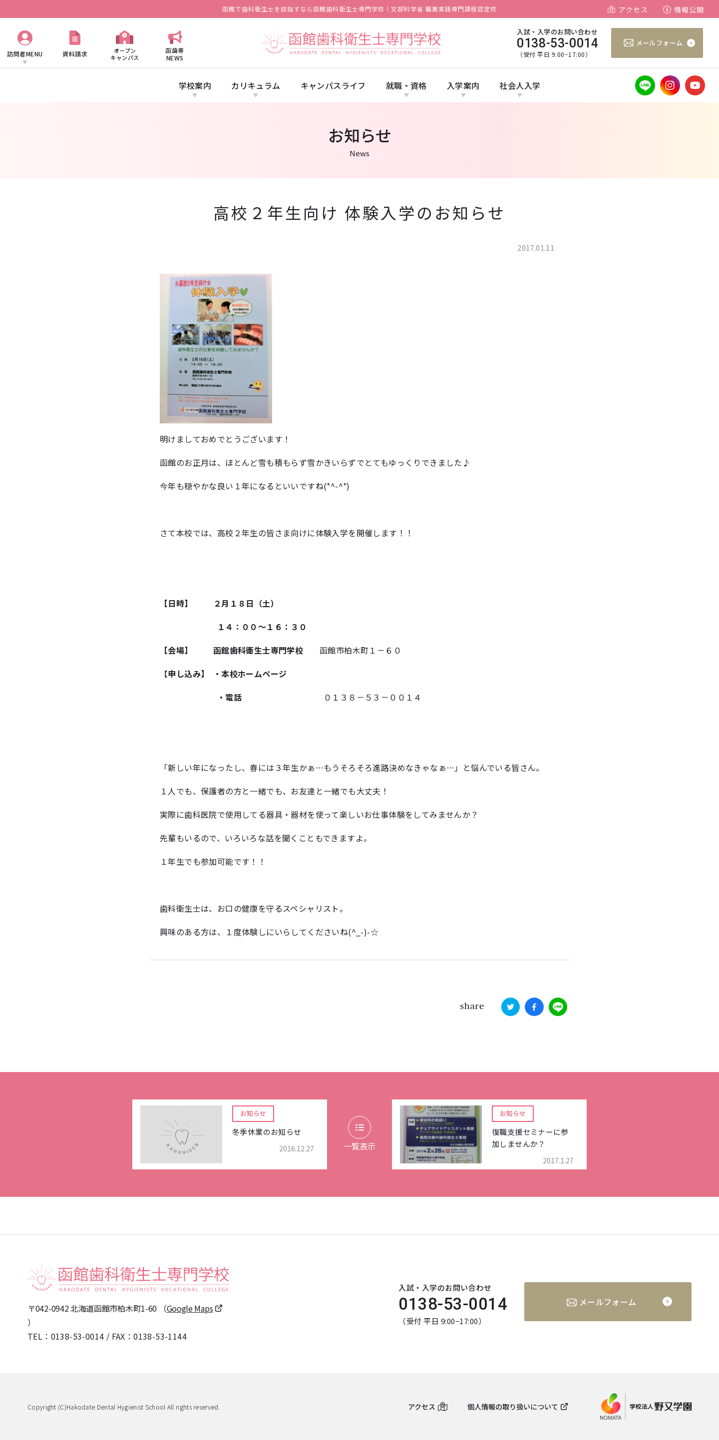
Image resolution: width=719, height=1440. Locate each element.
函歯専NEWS (174, 53)
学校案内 (195, 85)
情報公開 (689, 9)
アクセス (633, 9)
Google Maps (190, 1308)
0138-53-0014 (77, 1336)
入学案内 (463, 85)
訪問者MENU (25, 53)
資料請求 (74, 53)
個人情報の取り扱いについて (512, 1407)
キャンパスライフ (333, 85)
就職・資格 (406, 85)
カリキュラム (255, 85)
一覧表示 (359, 1134)
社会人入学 (519, 85)
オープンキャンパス (124, 53)
